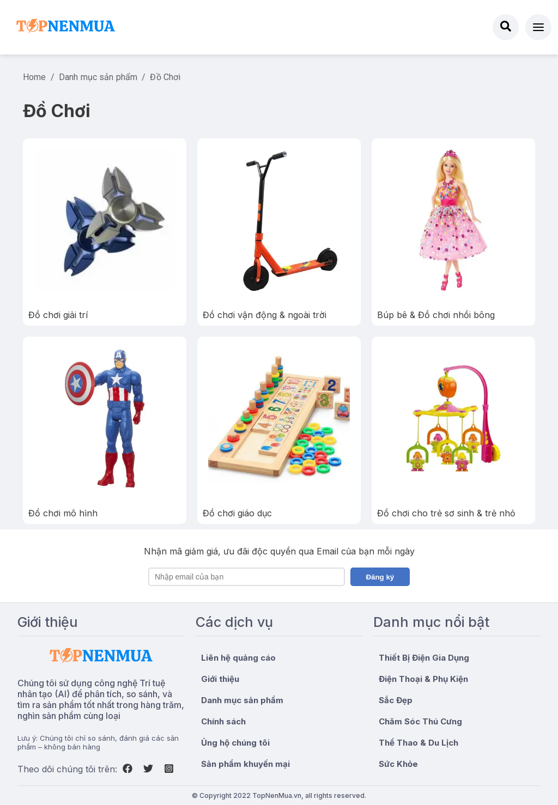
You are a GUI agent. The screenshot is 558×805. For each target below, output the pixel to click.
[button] (538, 27)
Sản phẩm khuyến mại (245, 764)
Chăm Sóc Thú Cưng (420, 721)
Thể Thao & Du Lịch (418, 742)
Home (34, 77)
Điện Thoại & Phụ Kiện (423, 679)
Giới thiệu (220, 679)
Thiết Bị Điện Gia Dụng (424, 657)
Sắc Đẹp (396, 700)
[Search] (506, 27)
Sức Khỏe (398, 764)
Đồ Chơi (165, 77)
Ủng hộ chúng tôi (235, 742)
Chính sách (223, 721)
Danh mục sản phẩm (98, 77)
